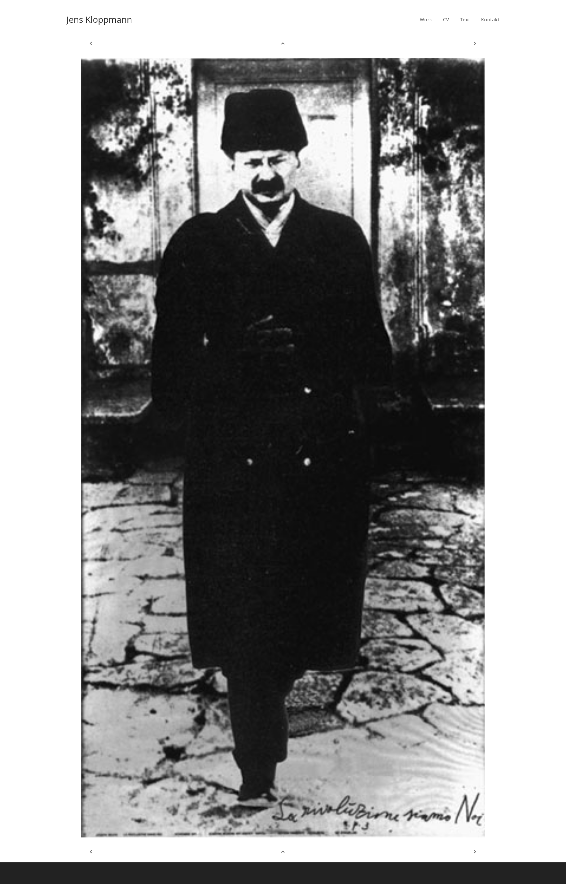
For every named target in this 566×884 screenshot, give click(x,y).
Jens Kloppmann (99, 19)
